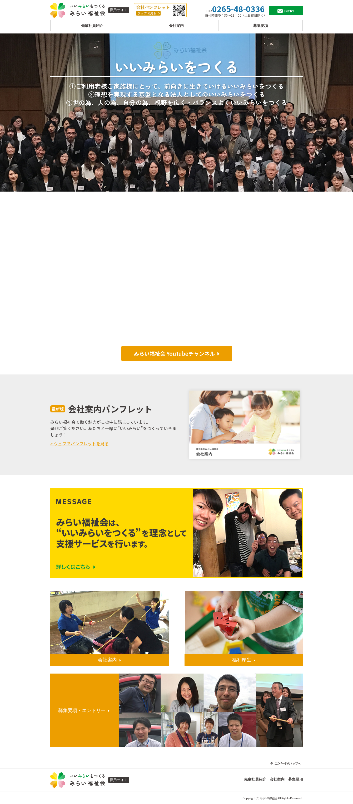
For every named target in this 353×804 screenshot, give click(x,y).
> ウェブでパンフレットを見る (79, 443)
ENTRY (289, 11)
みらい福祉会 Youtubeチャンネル (174, 353)
